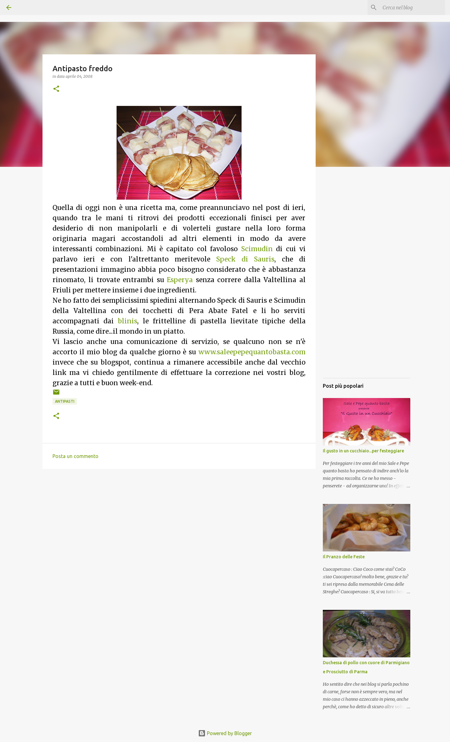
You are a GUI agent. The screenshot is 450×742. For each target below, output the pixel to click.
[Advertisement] (366, 279)
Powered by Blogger (225, 733)
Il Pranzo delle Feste (344, 556)
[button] (56, 89)
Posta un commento (75, 456)
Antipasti (64, 401)
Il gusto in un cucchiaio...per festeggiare (363, 450)
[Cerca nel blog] (412, 7)
